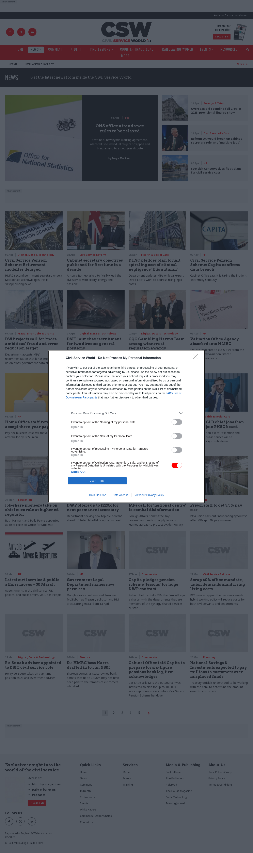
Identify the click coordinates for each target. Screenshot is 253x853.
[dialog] (127, 426)
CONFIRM (97, 480)
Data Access (120, 495)
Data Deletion (97, 495)
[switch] (177, 422)
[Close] (197, 358)
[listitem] (126, 413)
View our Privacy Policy (149, 495)
